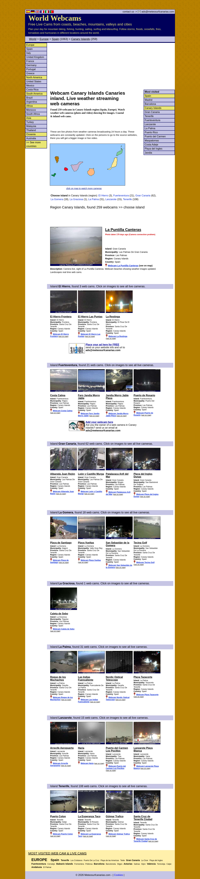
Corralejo (51, 864)
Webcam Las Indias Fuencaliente (88, 701)
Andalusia (36, 867)
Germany (31, 65)
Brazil (29, 97)
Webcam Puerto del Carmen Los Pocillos (116, 767)
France (30, 61)
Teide (122, 860)
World (32, 39)
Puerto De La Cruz (91, 860)
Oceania (31, 134)
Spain (55, 39)
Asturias (128, 864)
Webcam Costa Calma (62, 411)
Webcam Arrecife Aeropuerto (59, 764)
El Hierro (103, 195)
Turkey (30, 122)
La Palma (150, 128)
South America (34, 93)
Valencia (151, 864)
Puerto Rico (151, 132)
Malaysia (31, 126)
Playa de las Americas (109, 860)
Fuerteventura (152, 120)
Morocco (31, 110)
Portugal (31, 69)
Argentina (31, 101)
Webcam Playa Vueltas (91, 560)
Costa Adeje (151, 144)
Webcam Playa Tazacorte (147, 695)
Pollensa (88, 864)
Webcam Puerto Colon (63, 834)
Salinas (137, 864)
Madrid (148, 100)
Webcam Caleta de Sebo (64, 629)
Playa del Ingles (153, 148)
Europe (44, 39)
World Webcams (54, 18)
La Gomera (57, 199)
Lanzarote (150, 124)
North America (34, 77)
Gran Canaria (152, 112)
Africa (29, 106)
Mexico (30, 85)
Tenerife (149, 116)
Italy (28, 53)
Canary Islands (80, 39)
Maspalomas (152, 140)
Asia (28, 118)
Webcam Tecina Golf (145, 562)
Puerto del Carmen (155, 136)
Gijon (143, 864)
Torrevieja (161, 864)
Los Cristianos (76, 860)
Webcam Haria (87, 763)
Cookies (118, 875)
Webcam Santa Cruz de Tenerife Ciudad (145, 840)
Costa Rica (32, 89)
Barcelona (150, 104)
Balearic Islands (64, 864)
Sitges (119, 864)
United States (33, 81)
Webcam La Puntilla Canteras (123, 265)
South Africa (33, 114)
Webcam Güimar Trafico (119, 834)
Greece (30, 73)
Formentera (79, 864)
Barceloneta (111, 864)
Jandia (148, 152)
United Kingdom (35, 57)
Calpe (169, 864)
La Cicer (144, 860)
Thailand (31, 130)
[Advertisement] (112, 66)
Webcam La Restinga (117, 336)
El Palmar (47, 867)
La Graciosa (76, 199)
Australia (31, 138)
